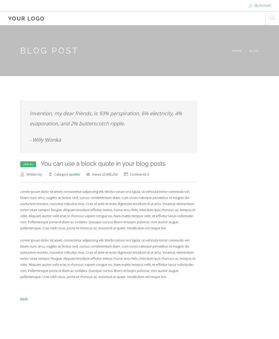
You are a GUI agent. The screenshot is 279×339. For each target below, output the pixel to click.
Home (237, 51)
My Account (260, 5)
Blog (254, 51)
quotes (74, 174)
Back (24, 299)
